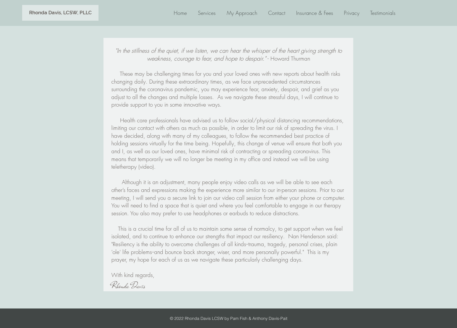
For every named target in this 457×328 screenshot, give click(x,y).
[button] (60, 13)
